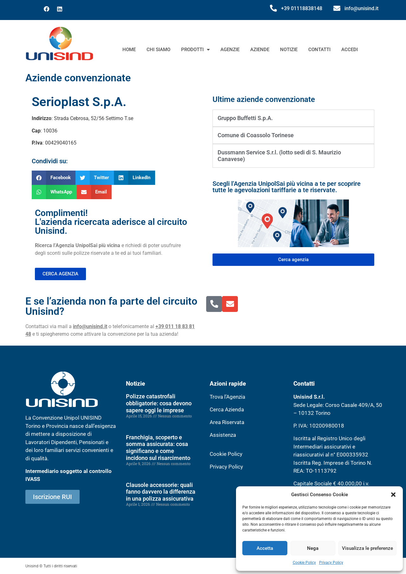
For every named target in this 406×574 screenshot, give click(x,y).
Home (129, 49)
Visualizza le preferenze (367, 548)
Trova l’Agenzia (227, 397)
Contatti (319, 49)
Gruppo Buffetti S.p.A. (245, 118)
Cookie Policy (304, 562)
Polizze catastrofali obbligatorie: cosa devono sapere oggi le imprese (159, 403)
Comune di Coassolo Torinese (256, 135)
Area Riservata (227, 422)
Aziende (259, 49)
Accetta (265, 548)
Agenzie (229, 49)
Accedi (349, 49)
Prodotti (195, 49)
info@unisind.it (361, 8)
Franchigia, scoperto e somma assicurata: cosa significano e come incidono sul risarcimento (158, 447)
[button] (393, 494)
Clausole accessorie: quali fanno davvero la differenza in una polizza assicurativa (160, 492)
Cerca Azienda (227, 409)
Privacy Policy (331, 562)
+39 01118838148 (301, 8)
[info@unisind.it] (336, 8)
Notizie (289, 49)
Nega (312, 548)
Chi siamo (158, 49)
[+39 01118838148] (273, 8)
